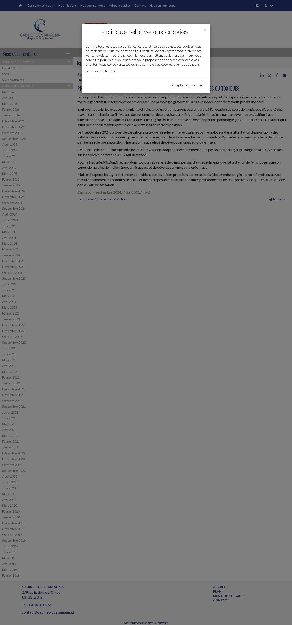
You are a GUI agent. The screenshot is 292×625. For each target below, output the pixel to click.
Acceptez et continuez (188, 85)
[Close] (205, 30)
